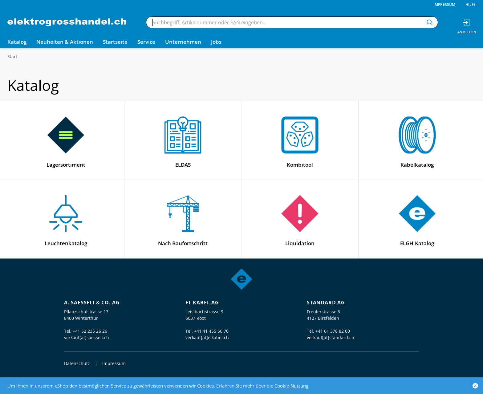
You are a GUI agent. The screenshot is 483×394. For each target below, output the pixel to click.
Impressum (444, 4)
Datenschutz (77, 363)
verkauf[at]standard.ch (330, 337)
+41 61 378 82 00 (332, 331)
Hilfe (470, 4)
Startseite (115, 41)
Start (12, 56)
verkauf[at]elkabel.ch (207, 337)
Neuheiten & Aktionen (64, 41)
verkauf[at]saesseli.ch (86, 337)
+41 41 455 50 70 (211, 331)
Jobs (216, 41)
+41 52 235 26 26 (90, 331)
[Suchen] (429, 22)
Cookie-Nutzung (291, 386)
